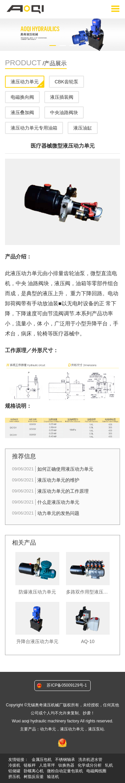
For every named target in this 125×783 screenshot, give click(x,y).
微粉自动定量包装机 (65, 771)
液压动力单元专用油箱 (34, 128)
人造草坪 (47, 765)
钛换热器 (66, 765)
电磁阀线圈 (96, 771)
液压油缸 (82, 128)
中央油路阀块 (64, 112)
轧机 (109, 765)
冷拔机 (14, 765)
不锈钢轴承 (65, 759)
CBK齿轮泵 (66, 81)
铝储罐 (14, 771)
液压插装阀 (61, 97)
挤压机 (14, 776)
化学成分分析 (90, 765)
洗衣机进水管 (90, 759)
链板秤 (30, 765)
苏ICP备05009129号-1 (67, 685)
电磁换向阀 (22, 97)
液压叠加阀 (22, 112)
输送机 (53, 776)
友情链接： (18, 759)
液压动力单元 (25, 81)
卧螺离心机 (34, 771)
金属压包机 (42, 759)
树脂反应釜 (34, 776)
